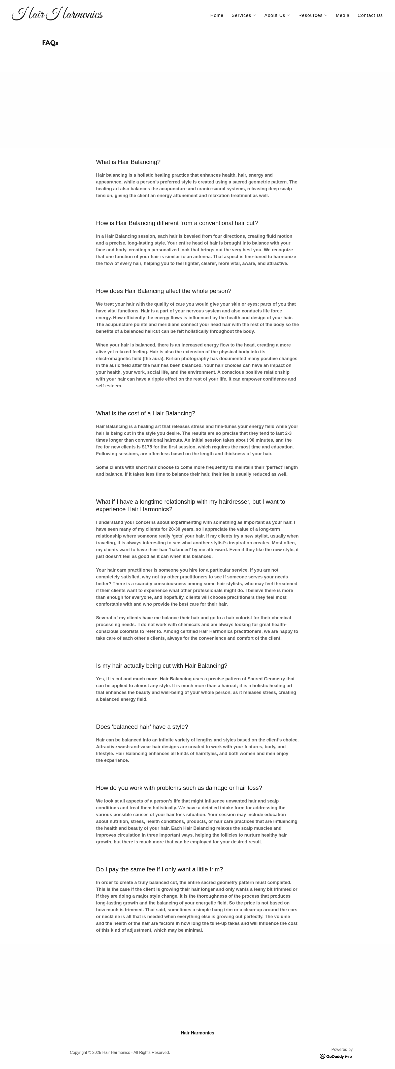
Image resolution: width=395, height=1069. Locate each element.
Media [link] (343, 15)
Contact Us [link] (370, 15)
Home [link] (217, 15)
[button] (244, 15)
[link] (102, 16)
